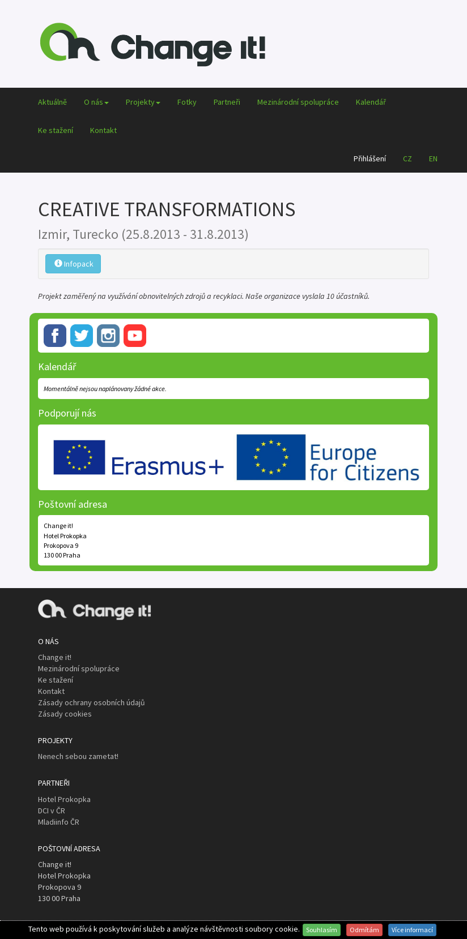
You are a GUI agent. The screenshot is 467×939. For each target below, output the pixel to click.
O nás (96, 102)
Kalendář (371, 102)
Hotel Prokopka (64, 799)
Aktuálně (52, 102)
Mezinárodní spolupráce (298, 102)
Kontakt (103, 130)
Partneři (227, 102)
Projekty (143, 102)
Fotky (187, 102)
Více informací (412, 929)
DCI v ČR (51, 810)
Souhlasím (321, 929)
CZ (407, 158)
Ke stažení (55, 130)
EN (433, 158)
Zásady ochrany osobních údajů (91, 702)
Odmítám (364, 929)
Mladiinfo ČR (58, 822)
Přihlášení (370, 158)
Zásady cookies (65, 714)
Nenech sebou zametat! (78, 756)
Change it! (54, 657)
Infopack (74, 264)
